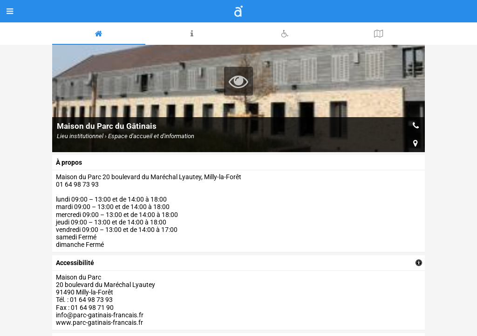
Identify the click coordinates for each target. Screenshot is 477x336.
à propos (69, 162)
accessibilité (75, 262)
